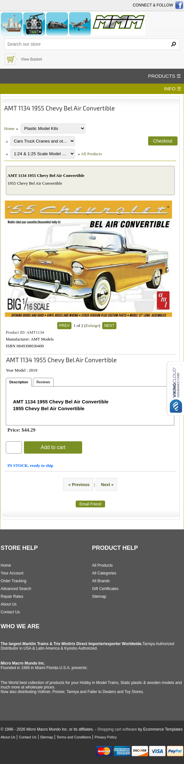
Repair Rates (12, 596)
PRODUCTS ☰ (164, 76)
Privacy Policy (105, 737)
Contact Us (10, 612)
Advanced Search (16, 588)
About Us (8, 604)
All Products (91, 153)
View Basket (31, 59)
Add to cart (53, 447)
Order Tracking (13, 581)
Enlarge (92, 325)
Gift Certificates (105, 588)
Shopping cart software (117, 729)
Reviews (43, 382)
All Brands (101, 581)
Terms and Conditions (74, 737)
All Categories (104, 573)
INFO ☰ (172, 88)
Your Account (12, 573)
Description (18, 382)
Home (9, 128)
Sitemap (99, 596)
